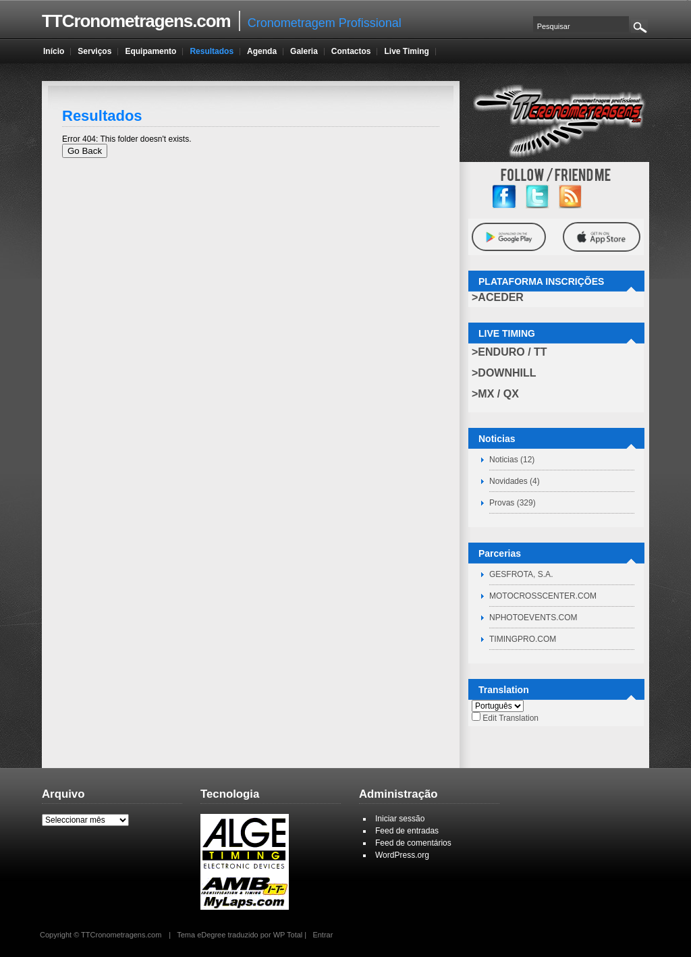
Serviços (94, 51)
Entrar (322, 935)
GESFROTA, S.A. (521, 574)
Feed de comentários (413, 843)
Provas (501, 503)
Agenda (262, 51)
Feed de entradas (407, 831)
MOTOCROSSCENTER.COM (543, 596)
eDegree (211, 935)
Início (53, 51)
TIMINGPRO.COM (522, 639)
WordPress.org (402, 855)
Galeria (304, 51)
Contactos (351, 51)
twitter (537, 197)
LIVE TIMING (506, 333)
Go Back (84, 151)
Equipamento (150, 51)
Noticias (503, 459)
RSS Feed (570, 197)
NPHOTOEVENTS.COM (533, 617)
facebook (504, 197)
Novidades (508, 481)
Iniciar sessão (399, 818)
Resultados (211, 51)
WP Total (288, 935)
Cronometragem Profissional (222, 21)
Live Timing (406, 51)
